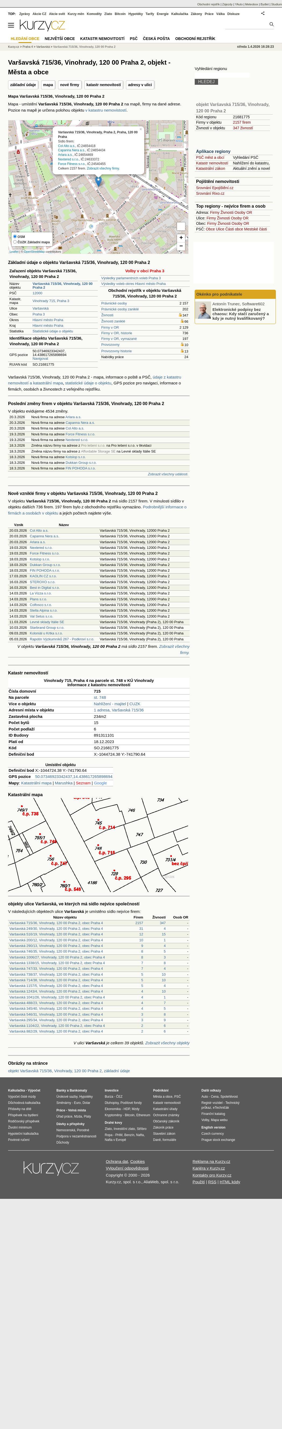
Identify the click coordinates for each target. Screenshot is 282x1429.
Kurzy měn (76, 14)
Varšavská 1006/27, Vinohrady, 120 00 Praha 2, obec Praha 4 (57, 957)
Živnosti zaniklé (113, 321)
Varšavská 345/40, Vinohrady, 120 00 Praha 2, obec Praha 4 (56, 1008)
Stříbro (141, 1129)
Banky (61, 1090)
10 (141, 940)
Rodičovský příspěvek (23, 1121)
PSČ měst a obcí (210, 157)
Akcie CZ (39, 14)
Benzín (129, 1135)
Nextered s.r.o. (68, 159)
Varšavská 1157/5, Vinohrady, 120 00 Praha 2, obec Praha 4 (56, 986)
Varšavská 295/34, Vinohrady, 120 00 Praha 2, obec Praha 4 (56, 1020)
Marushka (64, 783)
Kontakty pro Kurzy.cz (212, 1175)
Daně (157, 1140)
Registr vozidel (212, 1103)
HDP (127, 1109)
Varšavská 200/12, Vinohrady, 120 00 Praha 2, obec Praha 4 (56, 940)
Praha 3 (38, 314)
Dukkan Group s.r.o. (81, 463)
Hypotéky (135, 14)
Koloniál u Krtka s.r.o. (46, 633)
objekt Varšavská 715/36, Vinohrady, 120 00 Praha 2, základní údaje (69, 1070)
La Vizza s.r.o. (41, 593)
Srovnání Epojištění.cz (214, 188)
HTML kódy (230, 1182)
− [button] (181, 247)
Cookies (137, 1161)
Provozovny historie (116, 351)
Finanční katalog (213, 1114)
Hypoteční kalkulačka (23, 1134)
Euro (77, 1103)
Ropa (109, 1135)
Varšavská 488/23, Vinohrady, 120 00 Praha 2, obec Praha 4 (56, 1003)
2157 (139, 923)
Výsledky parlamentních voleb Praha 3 (131, 278)
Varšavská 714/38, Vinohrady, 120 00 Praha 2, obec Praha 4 (56, 980)
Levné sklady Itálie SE (47, 622)
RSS (212, 1182)
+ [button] (181, 238)
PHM (118, 1135)
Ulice (220, 229)
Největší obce (60, 38)
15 (164, 934)
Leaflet (14, 251)
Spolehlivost (229, 1097)
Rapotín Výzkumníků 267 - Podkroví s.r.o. (62, 639)
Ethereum (143, 1115)
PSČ (134, 38)
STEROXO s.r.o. (42, 582)
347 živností (243, 128)
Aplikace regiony (213, 151)
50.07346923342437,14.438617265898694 (74, 776)
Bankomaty (78, 1090)
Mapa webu (219, 1120)
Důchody (62, 1142)
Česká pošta (156, 38)
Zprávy (24, 14)
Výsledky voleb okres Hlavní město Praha (133, 284)
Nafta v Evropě (115, 1140)
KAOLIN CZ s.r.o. (43, 576)
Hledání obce (25, 38)
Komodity (94, 14)
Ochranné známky (166, 1115)
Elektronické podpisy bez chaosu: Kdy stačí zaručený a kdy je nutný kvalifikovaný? (240, 313)
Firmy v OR (110, 327)
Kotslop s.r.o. (76, 457)
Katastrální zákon (210, 168)
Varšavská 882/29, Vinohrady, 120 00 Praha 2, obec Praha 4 (56, 1031)
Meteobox (251, 4)
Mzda (78, 1116)
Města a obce (162, 1097)
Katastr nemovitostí (212, 163)
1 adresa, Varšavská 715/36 (119, 710)
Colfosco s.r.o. (41, 605)
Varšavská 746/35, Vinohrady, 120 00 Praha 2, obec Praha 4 (56, 951)
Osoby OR (243, 212)
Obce (210, 229)
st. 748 (100, 697)
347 (163, 923)
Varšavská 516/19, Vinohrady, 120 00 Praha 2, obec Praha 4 (56, 934)
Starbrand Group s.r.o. (47, 628)
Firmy (214, 212)
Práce (209, 14)
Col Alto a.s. (66, 146)
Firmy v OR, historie (116, 333)
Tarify (150, 14)
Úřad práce (64, 1116)
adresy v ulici (140, 85)
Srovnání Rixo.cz (210, 193)
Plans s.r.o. (38, 599)
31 (141, 929)
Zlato (108, 14)
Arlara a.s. (65, 155)
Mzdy (136, 1109)
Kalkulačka (179, 14)
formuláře (169, 1140)
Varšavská (40, 308)
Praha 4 (28, 46)
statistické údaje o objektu (88, 383)
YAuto (239, 4)
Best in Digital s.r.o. (45, 588)
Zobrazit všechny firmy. (103, 168)
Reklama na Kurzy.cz (211, 1161)
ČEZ (119, 1097)
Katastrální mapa (36, 783)
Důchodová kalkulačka (24, 1103)
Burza (109, 1097)
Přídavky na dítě (19, 1109)
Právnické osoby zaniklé (120, 309)
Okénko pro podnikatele (219, 294)
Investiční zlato (124, 1129)
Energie (163, 14)
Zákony (196, 14)
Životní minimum (20, 1127)
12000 (37, 293)
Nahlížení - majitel (110, 703)
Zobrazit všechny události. (168, 474)
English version (213, 1127)
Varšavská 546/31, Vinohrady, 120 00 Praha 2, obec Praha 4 (56, 1014)
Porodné (83, 1130)
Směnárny (63, 1103)
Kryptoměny (113, 1115)
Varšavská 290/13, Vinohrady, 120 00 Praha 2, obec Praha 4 (56, 946)
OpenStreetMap (34, 251)
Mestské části (255, 229)
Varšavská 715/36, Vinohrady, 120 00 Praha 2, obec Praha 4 (56, 923)
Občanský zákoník (166, 1121)
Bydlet (265, 4)
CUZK (134, 703)
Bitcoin (120, 14)
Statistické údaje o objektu (52, 331)
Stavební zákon (164, 1134)
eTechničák (221, 1108)
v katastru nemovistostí (105, 110)
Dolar (86, 1103)
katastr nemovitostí (103, 85)
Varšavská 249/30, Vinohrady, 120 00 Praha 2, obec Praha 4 (56, 929)
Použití (199, 1182)
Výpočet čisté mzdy (22, 1097)
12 (141, 934)
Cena (215, 1097)
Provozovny (110, 345)
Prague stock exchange (218, 1140)
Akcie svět (57, 14)
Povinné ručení (19, 1140)
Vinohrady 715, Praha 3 (50, 301)
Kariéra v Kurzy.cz (209, 1168)
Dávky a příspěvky (70, 1124)
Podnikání (160, 1090)
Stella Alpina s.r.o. (43, 610)
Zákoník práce (163, 1127)
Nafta (140, 1135)
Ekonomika (113, 1109)
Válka (220, 14)
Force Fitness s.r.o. (71, 164)
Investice (111, 1090)
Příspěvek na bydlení (23, 1115)
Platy (87, 1116)
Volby (205, 1120)
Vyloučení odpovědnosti (127, 1168)
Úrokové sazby (66, 1097)
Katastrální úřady (165, 1109)
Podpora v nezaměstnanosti (76, 1136)
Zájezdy (227, 4)
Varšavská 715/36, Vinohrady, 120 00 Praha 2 (84, 46)
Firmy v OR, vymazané (119, 339)
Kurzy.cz (13, 46)
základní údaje (23, 85)
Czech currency (212, 1134)
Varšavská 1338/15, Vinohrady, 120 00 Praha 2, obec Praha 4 (57, 963)
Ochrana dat (117, 1161)
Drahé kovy (113, 1123)
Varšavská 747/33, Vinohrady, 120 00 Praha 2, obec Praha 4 (56, 969)
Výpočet (34, 1090)
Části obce (234, 229)
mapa (48, 85)
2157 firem (242, 122)
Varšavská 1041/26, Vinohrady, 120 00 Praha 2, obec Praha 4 (57, 997)
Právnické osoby (114, 303)
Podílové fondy (131, 1103)
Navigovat (40, 359)
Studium (276, 4)
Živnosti (107, 315)
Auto (204, 1097)
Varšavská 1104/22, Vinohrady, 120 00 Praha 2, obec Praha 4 (57, 1026)
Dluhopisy (112, 1103)
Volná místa (77, 1110)
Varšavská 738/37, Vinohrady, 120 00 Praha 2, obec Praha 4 (56, 974)
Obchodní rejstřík (208, 4)
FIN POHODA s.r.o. (81, 468)
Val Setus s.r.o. (41, 616)
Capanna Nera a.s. (71, 150)
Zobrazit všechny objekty (167, 1043)
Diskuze (233, 14)
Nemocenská (65, 1130)
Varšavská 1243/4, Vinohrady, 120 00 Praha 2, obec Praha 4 (56, 991)
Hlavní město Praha (47, 320)
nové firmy (69, 85)
